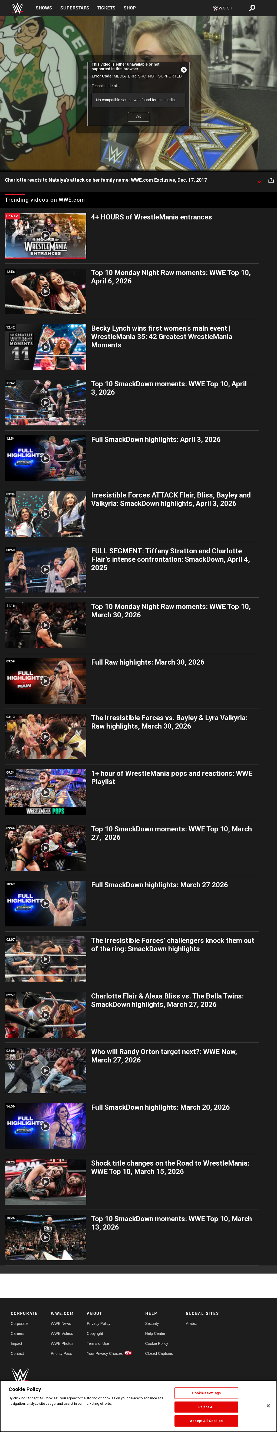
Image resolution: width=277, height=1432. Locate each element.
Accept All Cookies (206, 1421)
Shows (44, 8)
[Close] (268, 1406)
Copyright (95, 1333)
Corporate (19, 1323)
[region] (138, 1406)
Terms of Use (98, 1343)
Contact (17, 1353)
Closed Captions (159, 1353)
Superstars (75, 8)
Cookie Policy (156, 1343)
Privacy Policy (98, 1323)
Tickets (106, 8)
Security (152, 1323)
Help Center (155, 1333)
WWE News (61, 1323)
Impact (16, 1343)
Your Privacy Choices (105, 1353)
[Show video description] (259, 180)
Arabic (191, 1323)
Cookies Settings (206, 1393)
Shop (130, 8)
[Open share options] (271, 180)
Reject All (206, 1407)
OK (138, 117)
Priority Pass (61, 1353)
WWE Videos (62, 1333)
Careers (17, 1333)
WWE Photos (62, 1343)
